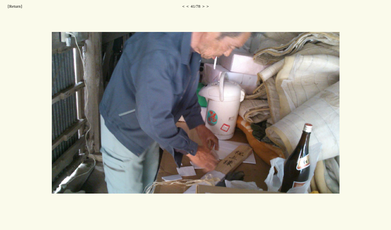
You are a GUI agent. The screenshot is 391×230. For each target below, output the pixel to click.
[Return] (15, 6)
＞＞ (205, 6)
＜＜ (185, 6)
